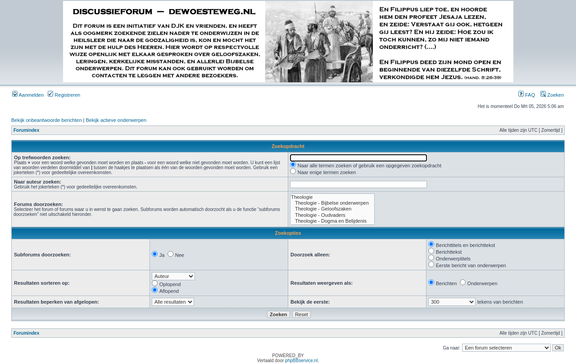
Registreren (64, 95)
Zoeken (552, 95)
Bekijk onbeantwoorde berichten (46, 120)
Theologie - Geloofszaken (332, 209)
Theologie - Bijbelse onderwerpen (332, 203)
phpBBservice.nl (301, 360)
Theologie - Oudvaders (332, 215)
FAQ (526, 95)
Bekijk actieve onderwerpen (116, 120)
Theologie (332, 197)
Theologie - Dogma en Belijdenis (332, 221)
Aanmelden (28, 95)
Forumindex (26, 130)
